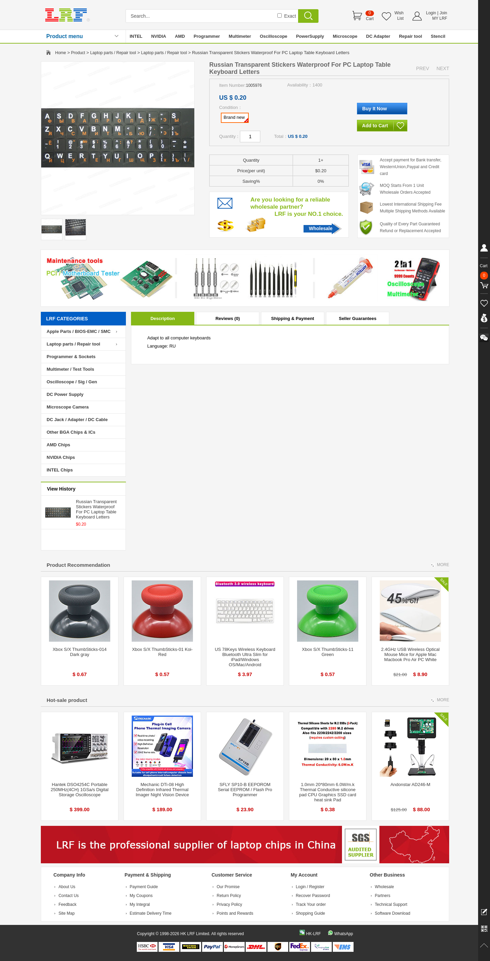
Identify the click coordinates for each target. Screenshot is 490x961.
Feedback (68, 904)
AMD (180, 36)
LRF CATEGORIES (67, 318)
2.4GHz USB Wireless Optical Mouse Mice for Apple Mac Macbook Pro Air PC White (410, 654)
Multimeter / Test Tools (70, 369)
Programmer (207, 36)
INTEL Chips (60, 470)
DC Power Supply (65, 394)
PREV (422, 68)
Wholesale (320, 228)
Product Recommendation (78, 565)
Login (431, 13)
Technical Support (391, 904)
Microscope (345, 36)
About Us (67, 886)
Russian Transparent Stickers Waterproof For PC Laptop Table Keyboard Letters (96, 509)
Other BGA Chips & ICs (71, 432)
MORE (443, 564)
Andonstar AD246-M (410, 784)
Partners (382, 895)
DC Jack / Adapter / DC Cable (77, 419)
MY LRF (439, 18)
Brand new (236, 118)
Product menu (64, 36)
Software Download (392, 913)
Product (78, 52)
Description (162, 318)
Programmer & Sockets (71, 356)
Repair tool (410, 36)
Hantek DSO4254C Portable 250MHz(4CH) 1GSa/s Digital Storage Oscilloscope (80, 789)
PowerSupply (310, 36)
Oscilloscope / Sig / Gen (72, 381)
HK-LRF (313, 933)
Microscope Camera (68, 407)
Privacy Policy (229, 904)
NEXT (443, 68)
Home (60, 52)
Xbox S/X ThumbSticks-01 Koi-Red (162, 652)
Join (443, 13)
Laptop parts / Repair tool (113, 52)
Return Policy (229, 895)
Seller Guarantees (358, 318)
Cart (370, 18)
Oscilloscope (273, 36)
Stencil (438, 36)
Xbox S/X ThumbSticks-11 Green (328, 652)
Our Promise (228, 886)
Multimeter (240, 36)
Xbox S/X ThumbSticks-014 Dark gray (80, 652)
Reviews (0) (227, 318)
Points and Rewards (235, 913)
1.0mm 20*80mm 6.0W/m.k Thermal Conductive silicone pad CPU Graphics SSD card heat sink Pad (327, 792)
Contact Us (69, 895)
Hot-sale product (67, 700)
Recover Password (313, 895)
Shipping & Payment (292, 318)
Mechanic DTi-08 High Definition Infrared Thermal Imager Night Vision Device (162, 789)
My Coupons (141, 895)
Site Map (67, 913)
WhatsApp (343, 933)
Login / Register (310, 886)
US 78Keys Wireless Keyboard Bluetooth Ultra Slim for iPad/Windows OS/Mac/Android (245, 657)
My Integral (140, 904)
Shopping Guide (310, 913)
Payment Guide (144, 886)
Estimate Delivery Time (151, 913)
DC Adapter (378, 36)
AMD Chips (58, 444)
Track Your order (311, 904)
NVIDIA (158, 36)
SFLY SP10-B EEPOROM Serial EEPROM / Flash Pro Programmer (245, 789)
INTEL (136, 36)
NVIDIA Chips (61, 457)
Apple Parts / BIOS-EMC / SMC (79, 331)
